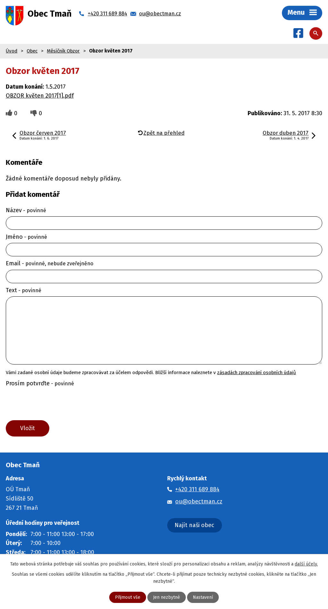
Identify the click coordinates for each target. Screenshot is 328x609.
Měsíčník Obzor (63, 51)
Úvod (11, 51)
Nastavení (203, 597)
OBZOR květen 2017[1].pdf (40, 95)
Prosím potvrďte (40, 383)
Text (23, 290)
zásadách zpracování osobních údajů (256, 372)
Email (50, 263)
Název (26, 210)
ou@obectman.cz (198, 501)
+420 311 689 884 (197, 489)
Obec (32, 51)
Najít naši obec (194, 525)
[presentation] (52, 404)
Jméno (26, 236)
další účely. (306, 564)
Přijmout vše (127, 597)
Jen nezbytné (166, 597)
